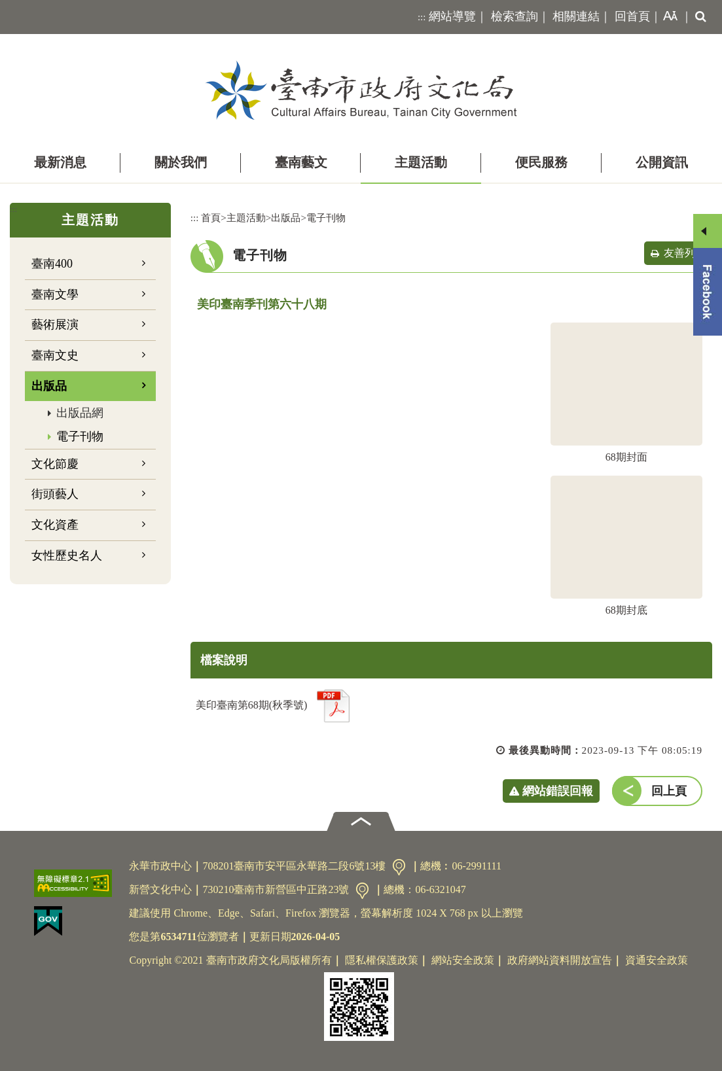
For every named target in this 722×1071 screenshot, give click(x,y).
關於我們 (180, 162)
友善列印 (685, 252)
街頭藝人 (55, 493)
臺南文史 (55, 355)
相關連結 (576, 16)
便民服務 (541, 162)
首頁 (211, 217)
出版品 (49, 386)
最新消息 (60, 162)
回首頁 (632, 16)
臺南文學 (55, 294)
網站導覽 (452, 16)
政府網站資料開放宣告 (559, 960)
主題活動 (421, 162)
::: (422, 17)
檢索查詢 (514, 16)
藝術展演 (55, 324)
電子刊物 (79, 436)
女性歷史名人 (66, 555)
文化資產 (55, 524)
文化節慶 (55, 463)
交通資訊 (399, 867)
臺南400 (52, 263)
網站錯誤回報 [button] (557, 791)
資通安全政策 (656, 960)
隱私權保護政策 (381, 960)
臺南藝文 (301, 162)
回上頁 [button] (669, 791)
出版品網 (79, 412)
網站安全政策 (462, 960)
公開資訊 (662, 162)
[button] (667, 17)
